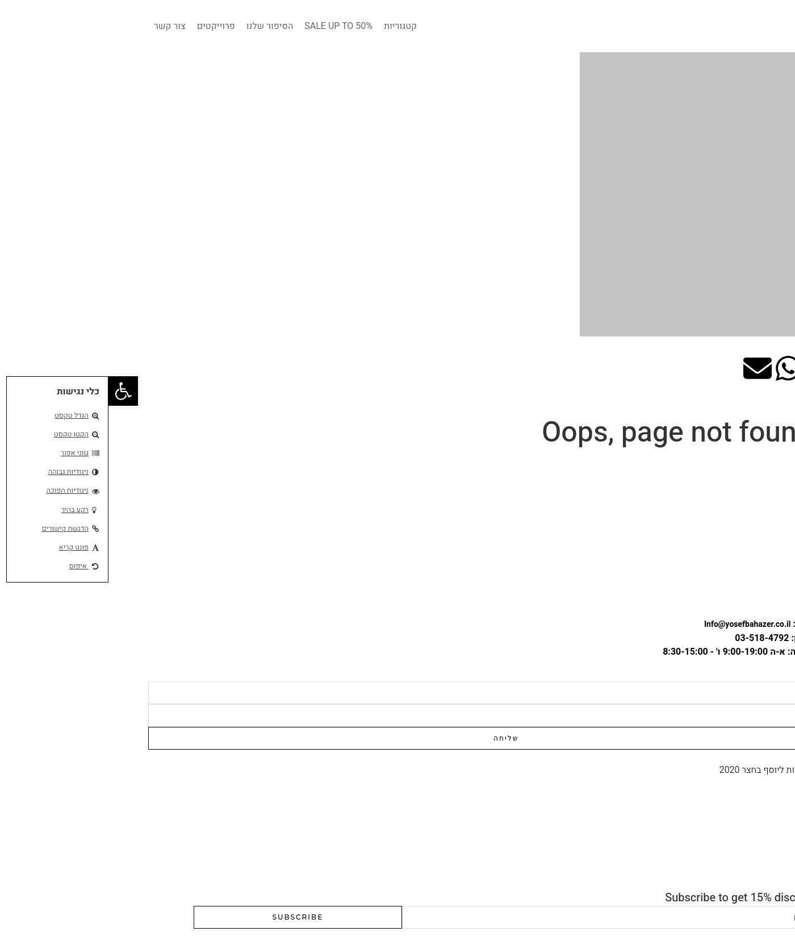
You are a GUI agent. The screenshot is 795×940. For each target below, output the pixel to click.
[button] (15, 391)
